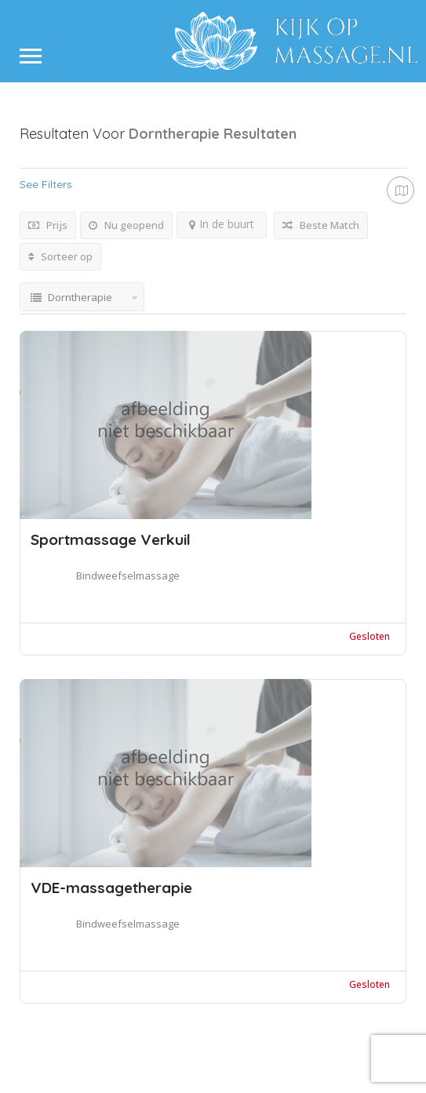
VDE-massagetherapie (111, 887)
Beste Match (320, 225)
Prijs (47, 225)
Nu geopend (126, 225)
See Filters (46, 184)
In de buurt (221, 223)
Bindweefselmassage (128, 575)
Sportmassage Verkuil (111, 539)
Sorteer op (60, 256)
